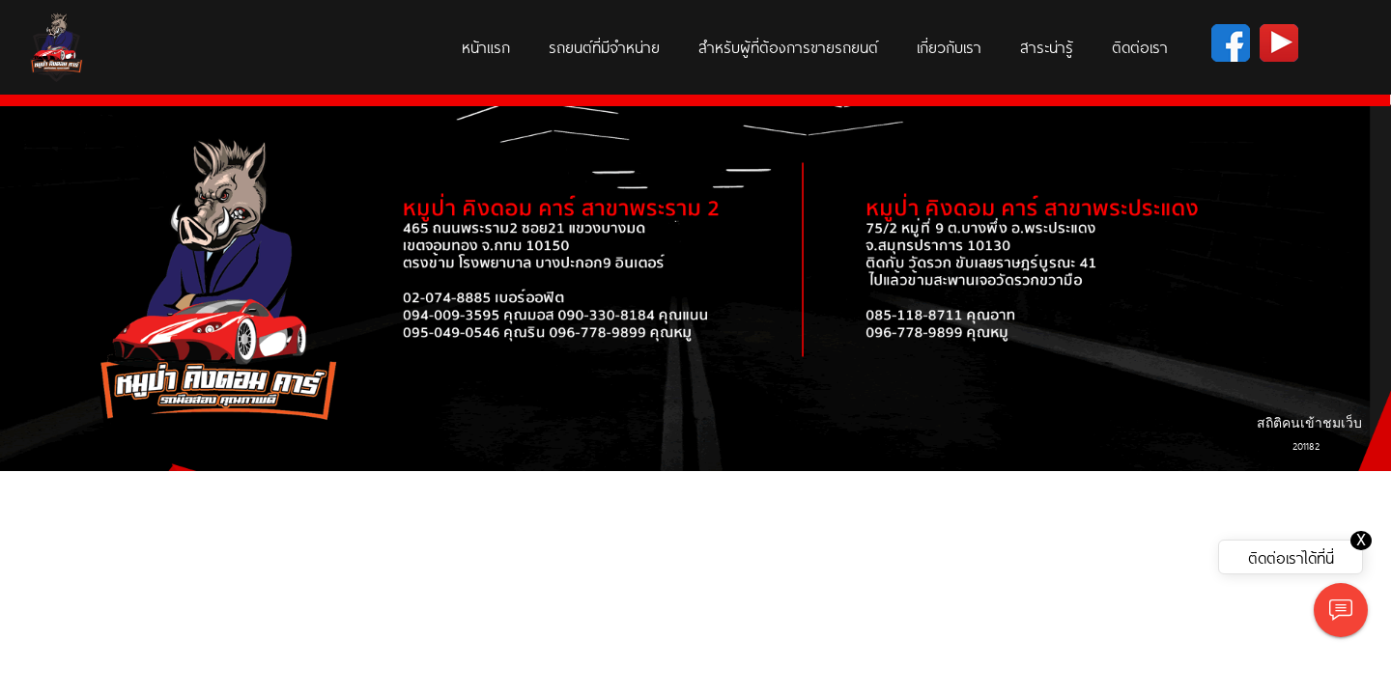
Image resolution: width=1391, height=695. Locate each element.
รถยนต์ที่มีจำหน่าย (604, 46)
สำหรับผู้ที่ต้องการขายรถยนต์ (788, 46)
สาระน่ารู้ (1046, 46)
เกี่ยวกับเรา (949, 46)
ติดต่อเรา (1140, 46)
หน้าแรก (486, 46)
